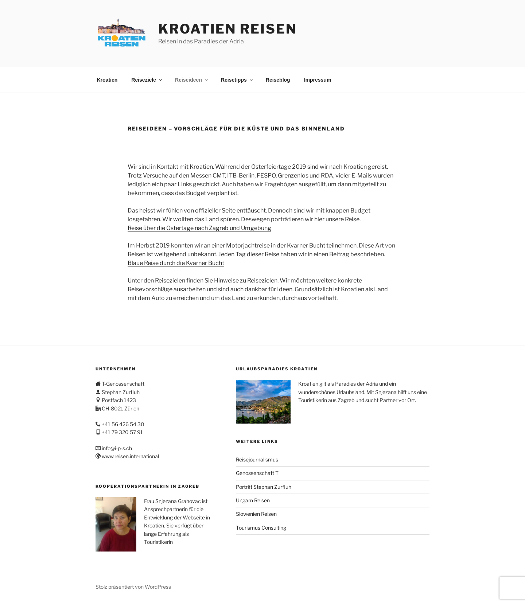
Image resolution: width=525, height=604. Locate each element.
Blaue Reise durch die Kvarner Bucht (176, 263)
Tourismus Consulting (261, 528)
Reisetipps (237, 80)
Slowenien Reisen (256, 514)
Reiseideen (192, 80)
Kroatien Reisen (227, 29)
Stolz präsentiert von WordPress (133, 587)
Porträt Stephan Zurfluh (263, 487)
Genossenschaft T (257, 473)
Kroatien (107, 80)
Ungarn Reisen (253, 500)
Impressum (317, 80)
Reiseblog (278, 80)
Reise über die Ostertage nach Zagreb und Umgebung (199, 228)
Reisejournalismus (257, 459)
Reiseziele (147, 80)
